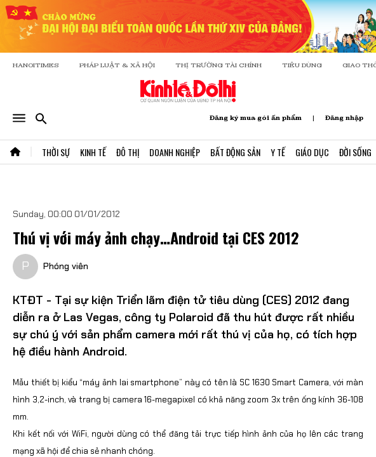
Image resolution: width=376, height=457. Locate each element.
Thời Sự (56, 152)
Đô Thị (127, 152)
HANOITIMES (36, 65)
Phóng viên (65, 266)
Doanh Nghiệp (174, 152)
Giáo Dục (312, 152)
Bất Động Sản (235, 152)
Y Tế (278, 152)
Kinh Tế (93, 152)
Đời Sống (355, 152)
